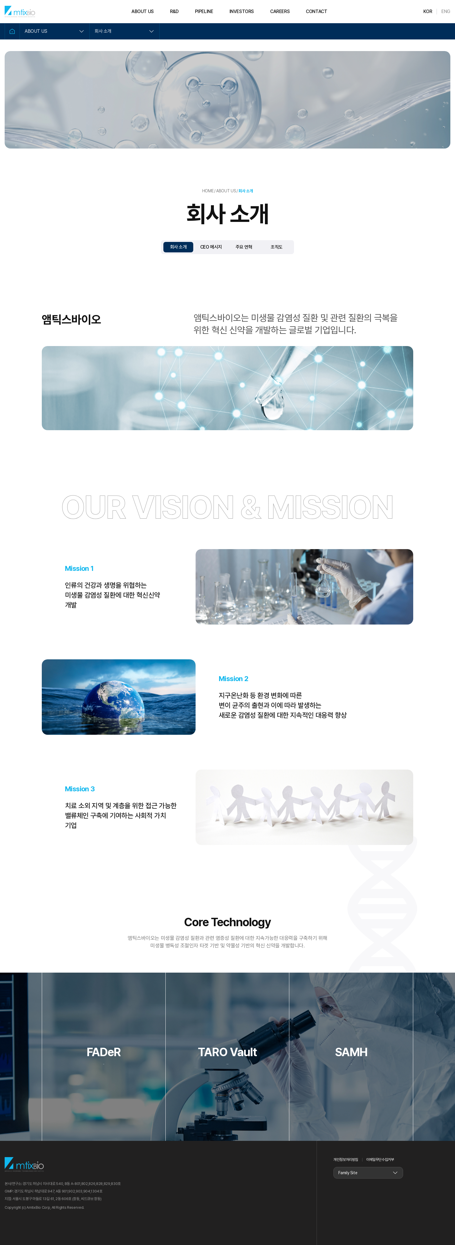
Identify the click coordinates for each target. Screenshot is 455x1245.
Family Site (347, 1172)
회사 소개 (103, 31)
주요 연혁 (244, 247)
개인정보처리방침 (345, 1159)
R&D (174, 11)
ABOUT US (142, 11)
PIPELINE (204, 11)
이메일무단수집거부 (380, 1159)
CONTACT (316, 11)
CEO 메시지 (211, 247)
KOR (427, 11)
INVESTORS (242, 11)
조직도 (277, 247)
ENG (445, 11)
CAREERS (280, 11)
